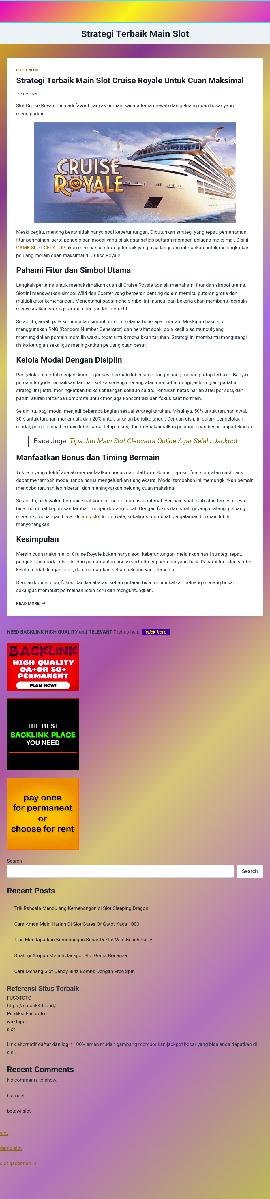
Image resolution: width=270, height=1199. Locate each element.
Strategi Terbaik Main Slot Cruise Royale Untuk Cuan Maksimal (130, 80)
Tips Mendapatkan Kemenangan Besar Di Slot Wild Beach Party (83, 939)
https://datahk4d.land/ (31, 1005)
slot (11, 1029)
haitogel (16, 1095)
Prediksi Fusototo (26, 1013)
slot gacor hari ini (19, 1163)
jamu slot (90, 516)
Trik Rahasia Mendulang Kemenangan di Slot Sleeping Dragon (81, 908)
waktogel (17, 1021)
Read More (31, 603)
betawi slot (19, 1111)
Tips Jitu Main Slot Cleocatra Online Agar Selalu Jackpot (153, 441)
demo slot (11, 1148)
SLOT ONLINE (27, 70)
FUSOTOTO (19, 998)
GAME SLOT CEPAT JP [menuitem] (40, 247)
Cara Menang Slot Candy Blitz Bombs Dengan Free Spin (74, 971)
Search (14, 861)
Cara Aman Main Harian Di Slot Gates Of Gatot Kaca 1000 (77, 924)
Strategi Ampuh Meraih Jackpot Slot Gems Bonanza (70, 955)
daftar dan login (55, 1044)
